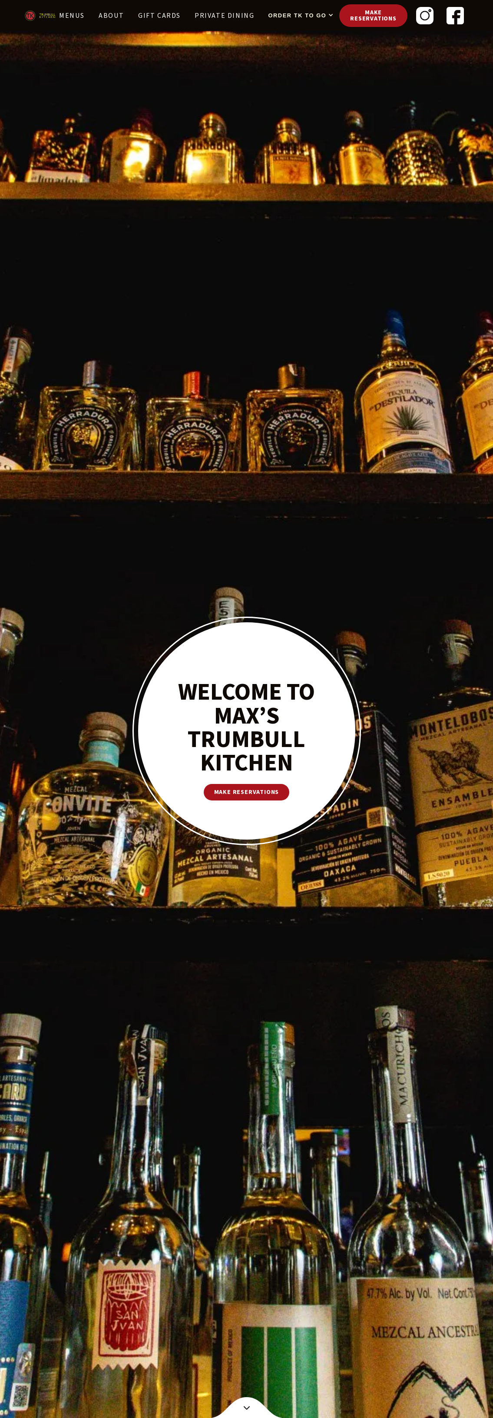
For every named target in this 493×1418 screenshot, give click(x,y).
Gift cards (159, 15)
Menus (72, 15)
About (111, 15)
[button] (299, 15)
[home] (40, 15)
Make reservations (373, 15)
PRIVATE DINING (224, 15)
